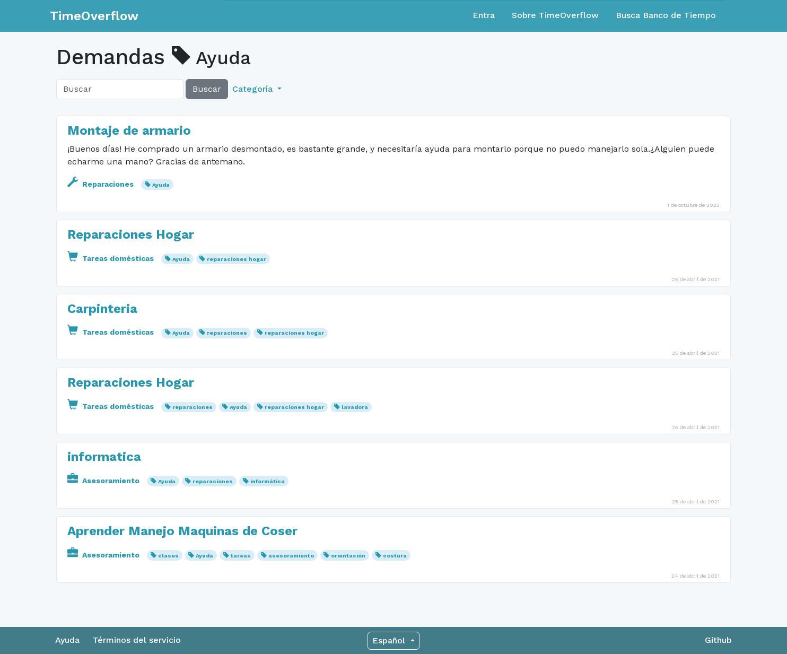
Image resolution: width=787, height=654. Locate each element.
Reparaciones (101, 184)
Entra (484, 15)
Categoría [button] (253, 89)
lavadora (355, 407)
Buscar (207, 89)
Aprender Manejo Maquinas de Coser (182, 531)
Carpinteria (102, 308)
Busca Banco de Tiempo (666, 15)
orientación (348, 555)
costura (395, 555)
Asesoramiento (104, 480)
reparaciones (227, 332)
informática (267, 481)
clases (168, 555)
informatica (104, 456)
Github (718, 640)
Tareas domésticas (111, 258)
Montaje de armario (129, 130)
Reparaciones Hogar (130, 234)
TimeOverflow (94, 15)
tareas (241, 555)
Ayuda (161, 184)
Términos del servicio (137, 640)
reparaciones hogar (236, 259)
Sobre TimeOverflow (555, 15)
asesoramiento (291, 555)
